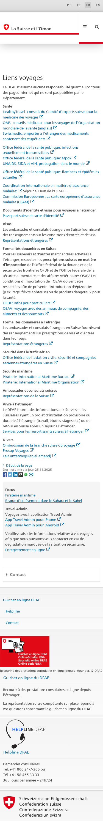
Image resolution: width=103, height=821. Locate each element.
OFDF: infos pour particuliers (29, 284)
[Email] (31, 456)
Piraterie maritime (20, 477)
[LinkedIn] (15, 456)
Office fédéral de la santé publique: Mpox (39, 139)
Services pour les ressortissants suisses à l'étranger (46, 413)
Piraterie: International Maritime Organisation (43, 364)
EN (98, 5)
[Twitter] (10, 456)
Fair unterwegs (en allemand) (29, 437)
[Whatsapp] (26, 456)
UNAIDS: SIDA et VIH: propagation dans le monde (46, 145)
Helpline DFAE (16, 733)
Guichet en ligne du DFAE (26, 659)
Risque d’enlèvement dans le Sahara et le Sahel (43, 482)
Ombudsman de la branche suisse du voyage (41, 427)
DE (69, 5)
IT (78, 5)
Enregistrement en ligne (27, 531)
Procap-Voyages (18, 432)
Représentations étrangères (28, 222)
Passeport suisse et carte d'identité (33, 197)
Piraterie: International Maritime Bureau (38, 358)
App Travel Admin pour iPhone (33, 501)
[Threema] (21, 456)
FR (88, 5)
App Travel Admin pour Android (34, 506)
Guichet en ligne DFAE (21, 581)
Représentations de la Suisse (28, 377)
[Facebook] (5, 456)
